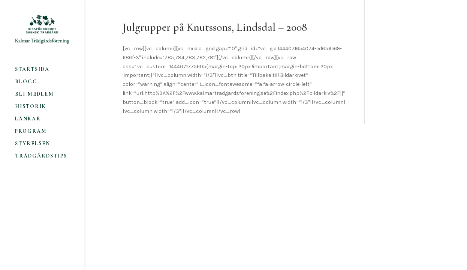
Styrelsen (32, 144)
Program (31, 131)
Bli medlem (34, 94)
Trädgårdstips (41, 156)
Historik (30, 107)
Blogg (26, 82)
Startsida (32, 69)
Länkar (28, 119)
